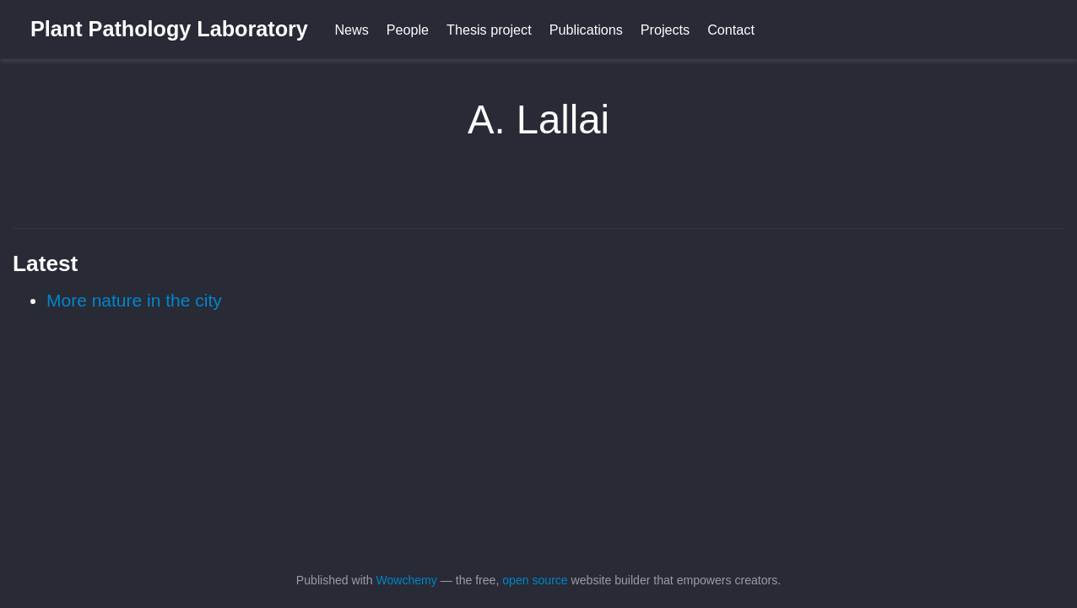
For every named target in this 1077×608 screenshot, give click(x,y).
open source (534, 580)
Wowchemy (406, 580)
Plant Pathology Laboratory (169, 29)
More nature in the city (134, 300)
